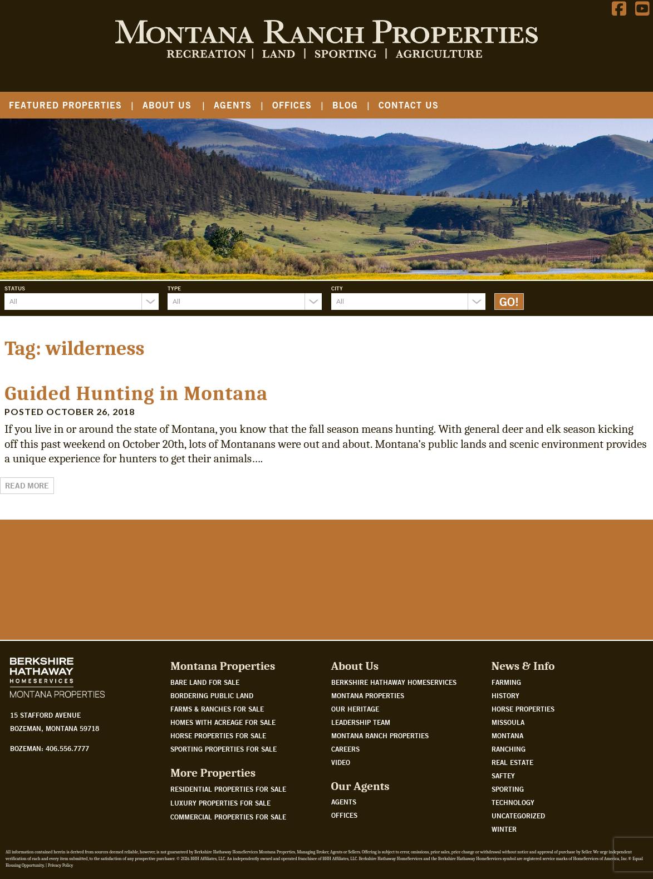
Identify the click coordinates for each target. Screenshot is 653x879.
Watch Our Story (46, 591)
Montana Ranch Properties (380, 735)
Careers (345, 748)
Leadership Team (360, 722)
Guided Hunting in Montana (136, 393)
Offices (292, 105)
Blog (345, 105)
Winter (504, 828)
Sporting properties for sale (223, 748)
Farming (506, 682)
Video (340, 762)
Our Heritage (355, 708)
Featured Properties (65, 105)
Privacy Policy (60, 865)
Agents (233, 105)
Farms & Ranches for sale (217, 708)
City (337, 288)
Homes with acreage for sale (223, 722)
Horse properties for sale (218, 735)
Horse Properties (523, 708)
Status (14, 288)
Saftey (503, 775)
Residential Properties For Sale (228, 788)
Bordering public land (211, 695)
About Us (167, 105)
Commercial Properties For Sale (228, 816)
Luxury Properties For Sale (220, 802)
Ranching (509, 748)
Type (174, 288)
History (505, 695)
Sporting (508, 788)
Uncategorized (518, 815)
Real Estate (512, 762)
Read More (27, 486)
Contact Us (409, 105)
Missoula (508, 722)
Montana (507, 735)
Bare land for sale (204, 682)
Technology (513, 802)
